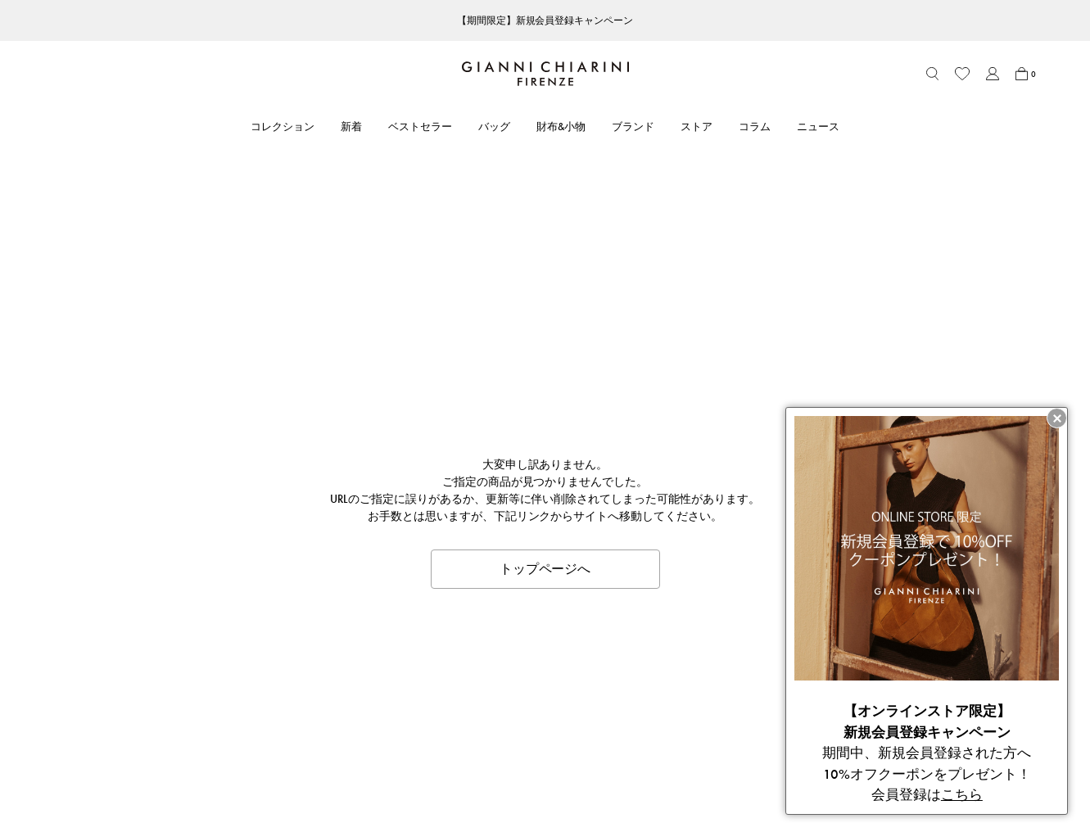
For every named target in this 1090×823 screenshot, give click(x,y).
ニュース (818, 126)
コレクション (282, 126)
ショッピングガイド (260, 707)
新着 (351, 126)
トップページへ (545, 270)
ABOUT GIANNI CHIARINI (492, 654)
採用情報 (448, 774)
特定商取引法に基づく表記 (687, 707)
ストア (696, 126)
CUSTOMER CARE (256, 654)
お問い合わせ (244, 729)
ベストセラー (420, 126)
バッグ (494, 126)
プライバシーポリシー (676, 729)
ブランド (633, 126)
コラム (755, 126)
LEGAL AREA (654, 654)
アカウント (238, 684)
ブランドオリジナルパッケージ (286, 774)
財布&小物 (561, 126)
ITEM (87, 620)
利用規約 (644, 684)
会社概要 (644, 752)
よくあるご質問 (249, 752)
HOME (56, 620)
